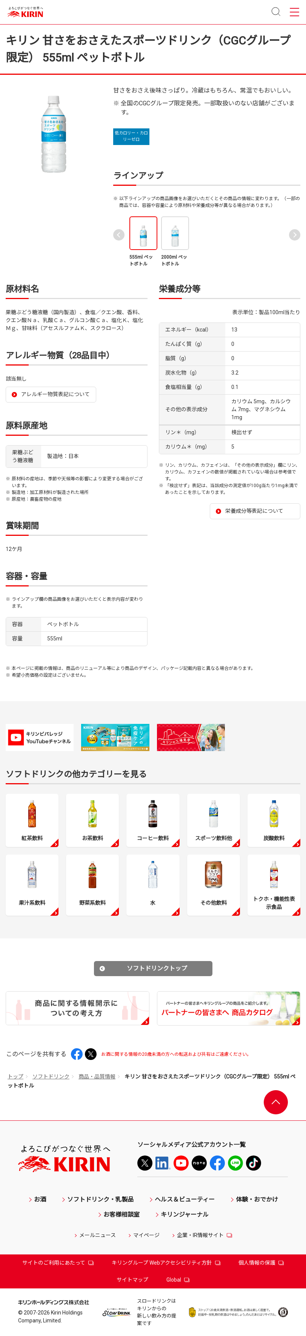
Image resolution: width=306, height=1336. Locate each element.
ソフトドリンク (50, 1077)
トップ (15, 1077)
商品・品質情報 (96, 1077)
